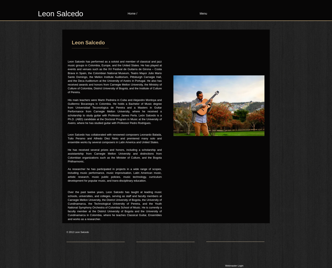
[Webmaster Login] (234, 266)
